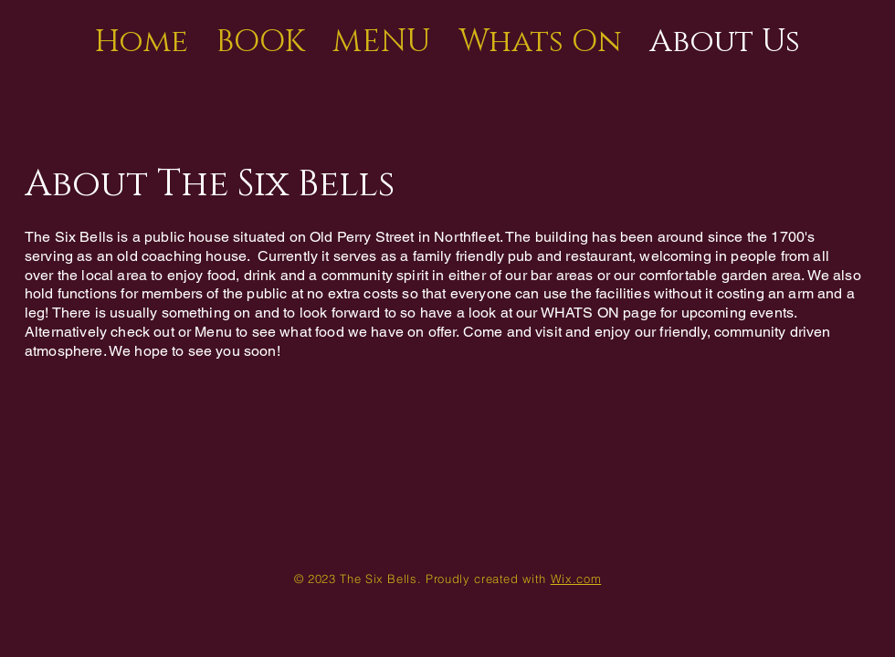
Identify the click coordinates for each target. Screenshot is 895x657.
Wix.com (576, 578)
